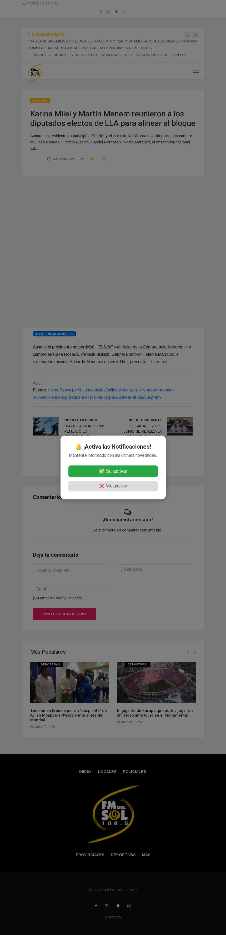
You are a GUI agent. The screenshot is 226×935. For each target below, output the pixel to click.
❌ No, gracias (113, 486)
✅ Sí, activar (113, 471)
